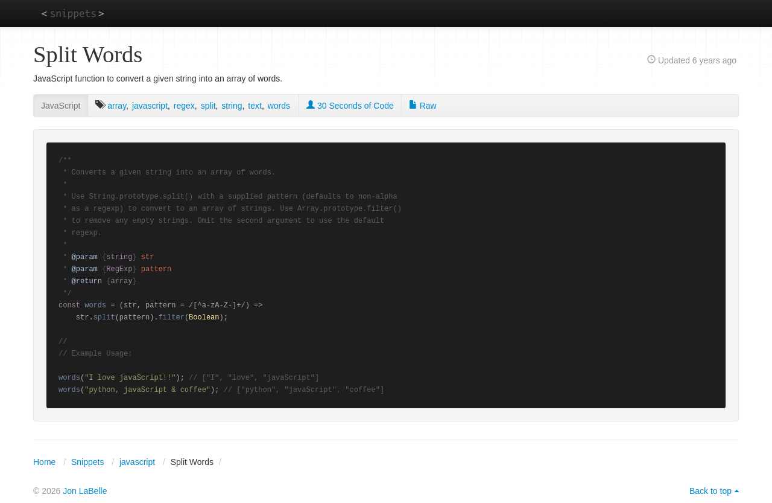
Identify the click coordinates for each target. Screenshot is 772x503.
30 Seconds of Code (350, 106)
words (279, 106)
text (255, 106)
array (116, 106)
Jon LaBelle (85, 491)
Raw (423, 106)
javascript (150, 106)
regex (184, 106)
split (208, 106)
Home (44, 462)
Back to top (710, 491)
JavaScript (60, 106)
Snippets (87, 462)
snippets (72, 13)
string (231, 106)
